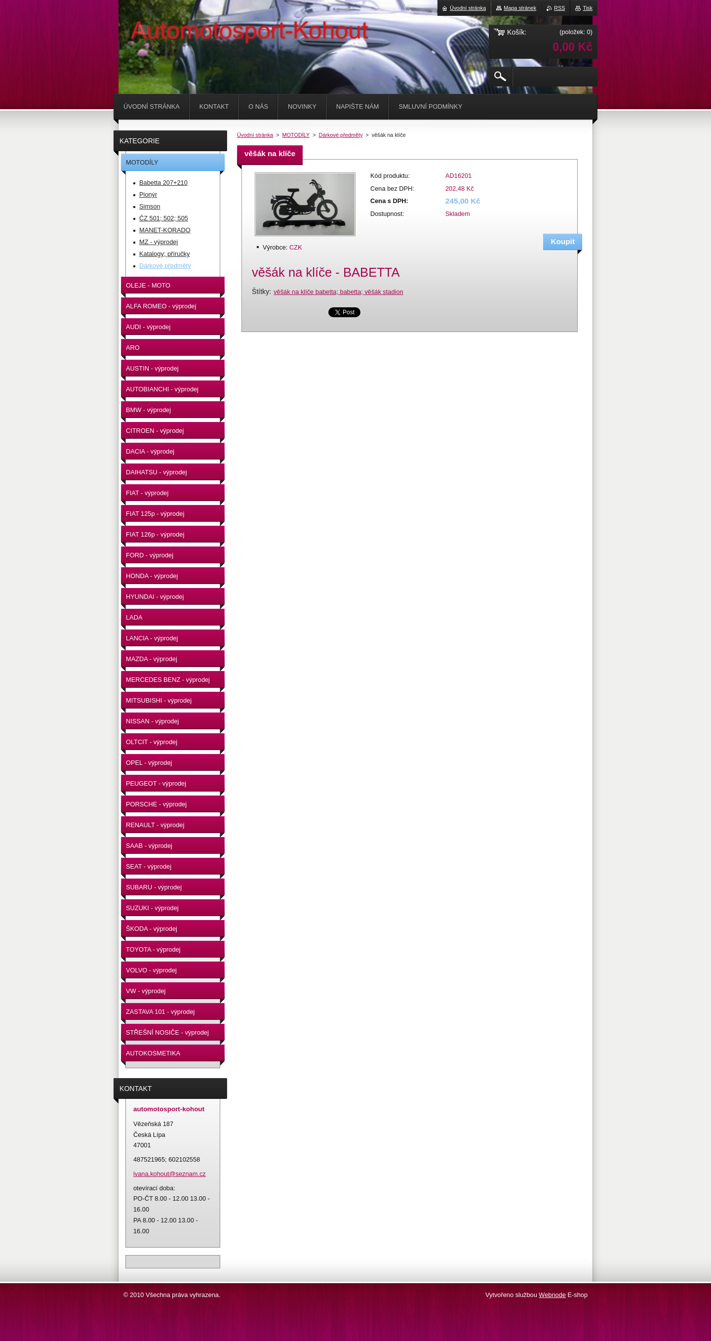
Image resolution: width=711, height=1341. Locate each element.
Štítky (260, 291)
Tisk (587, 8)
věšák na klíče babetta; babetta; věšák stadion (338, 291)
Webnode (552, 1295)
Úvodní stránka (255, 135)
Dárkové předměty (341, 135)
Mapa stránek (520, 8)
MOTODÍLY (296, 135)
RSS (559, 8)
